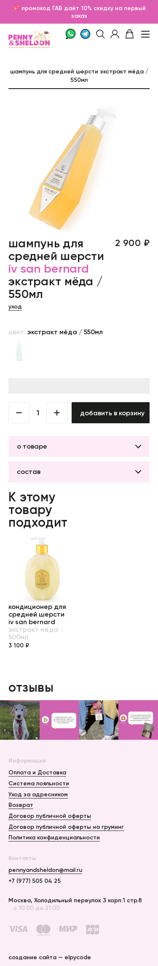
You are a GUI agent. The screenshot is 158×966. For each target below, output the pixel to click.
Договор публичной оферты (49, 816)
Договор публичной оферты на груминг (66, 827)
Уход (15, 306)
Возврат (20, 805)
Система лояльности (38, 783)
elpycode (77, 957)
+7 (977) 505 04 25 (34, 881)
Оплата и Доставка (37, 772)
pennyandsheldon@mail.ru (45, 870)
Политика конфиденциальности (54, 837)
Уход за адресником (38, 794)
